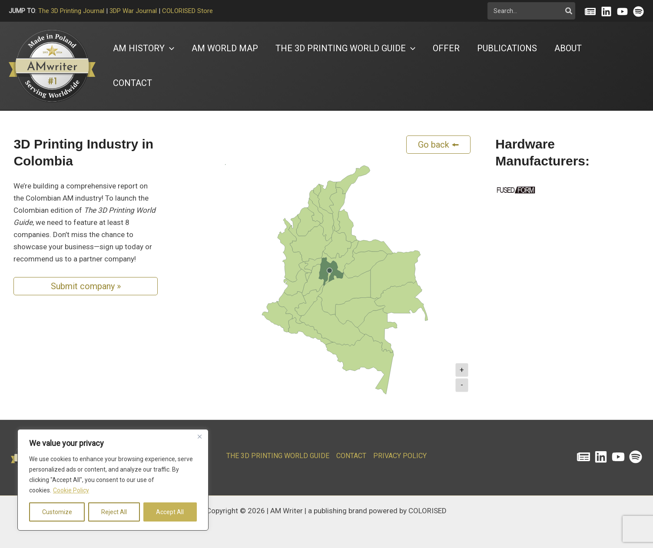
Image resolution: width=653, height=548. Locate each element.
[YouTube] (622, 11)
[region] (113, 480)
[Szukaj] (569, 11)
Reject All (114, 511)
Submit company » (86, 286)
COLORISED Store (187, 11)
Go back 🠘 (438, 144)
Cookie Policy (71, 490)
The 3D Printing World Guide (277, 456)
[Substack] (590, 11)
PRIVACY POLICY (400, 456)
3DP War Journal (133, 11)
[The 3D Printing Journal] (583, 456)
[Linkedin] (606, 11)
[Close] (199, 436)
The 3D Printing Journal (71, 11)
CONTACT (351, 456)
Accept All (170, 511)
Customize (57, 511)
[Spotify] (638, 11)
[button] (143, 48)
